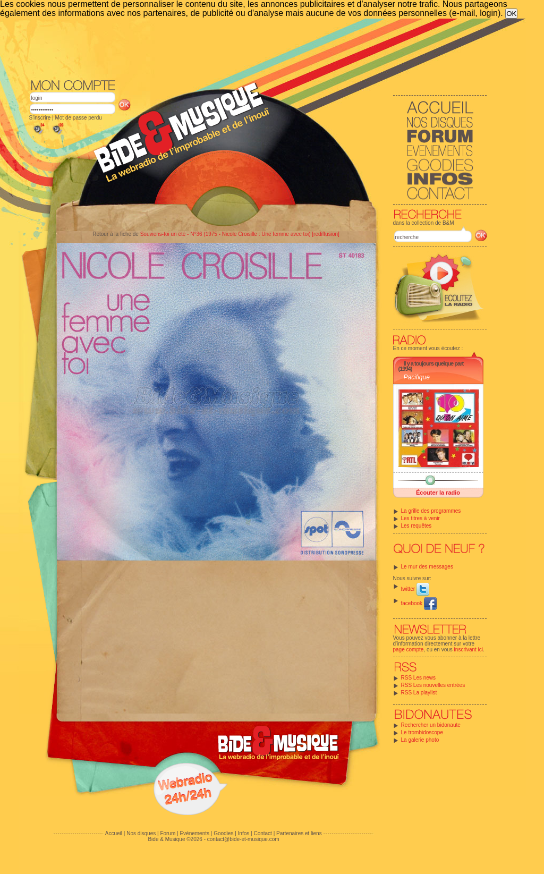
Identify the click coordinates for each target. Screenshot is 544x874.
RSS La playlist (419, 692)
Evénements (194, 833)
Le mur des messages (427, 567)
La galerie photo (420, 740)
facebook (419, 603)
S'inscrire (40, 118)
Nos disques (141, 833)
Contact (262, 833)
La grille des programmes (431, 511)
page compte (408, 649)
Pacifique (417, 377)
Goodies (223, 833)
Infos (244, 833)
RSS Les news (418, 678)
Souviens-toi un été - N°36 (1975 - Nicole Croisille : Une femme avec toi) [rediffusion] (239, 234)
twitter (415, 589)
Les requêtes (416, 526)
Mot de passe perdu (78, 118)
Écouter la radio (438, 492)
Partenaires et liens (299, 833)
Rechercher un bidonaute (431, 725)
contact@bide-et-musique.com (243, 839)
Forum (167, 833)
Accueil (113, 833)
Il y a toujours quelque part (434, 363)
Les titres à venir (420, 518)
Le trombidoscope (422, 732)
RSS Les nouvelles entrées (433, 685)
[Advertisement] (258, 48)
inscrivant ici (468, 649)
